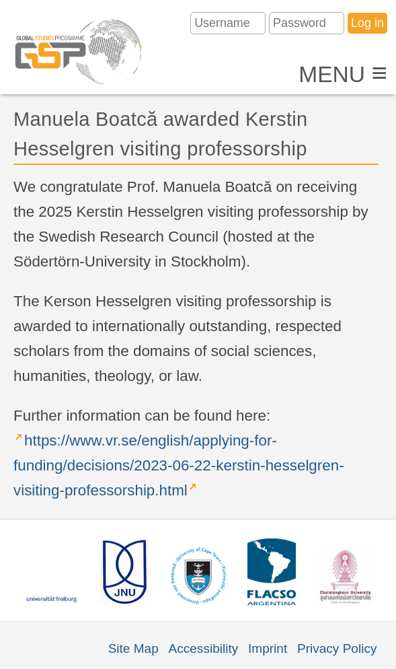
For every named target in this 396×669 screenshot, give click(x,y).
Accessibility (204, 648)
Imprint (267, 648)
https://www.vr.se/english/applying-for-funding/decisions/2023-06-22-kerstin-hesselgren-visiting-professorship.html (178, 465)
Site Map (133, 648)
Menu (343, 74)
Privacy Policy (337, 648)
